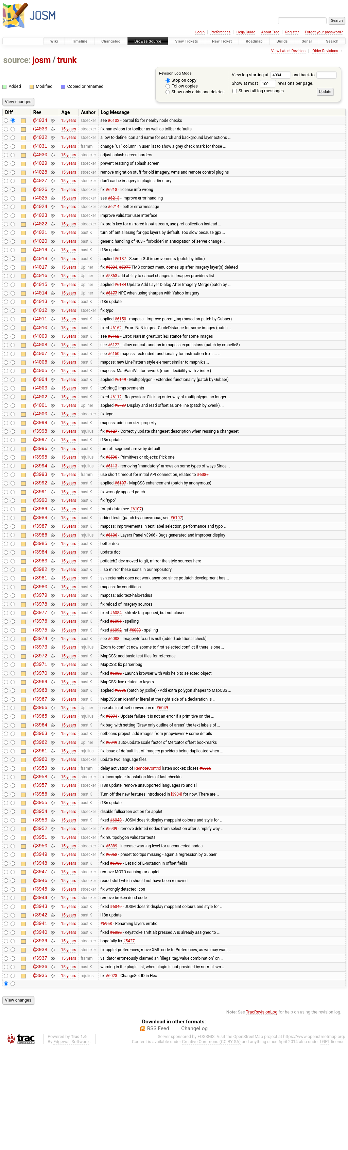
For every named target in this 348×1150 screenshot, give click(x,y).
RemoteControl (147, 845)
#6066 (205, 845)
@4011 (40, 343)
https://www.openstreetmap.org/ (314, 1138)
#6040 (116, 903)
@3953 (40, 903)
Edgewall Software (71, 1143)
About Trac (270, 32)
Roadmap (254, 41)
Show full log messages (258, 90)
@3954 (40, 894)
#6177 (111, 314)
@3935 (40, 1077)
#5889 (111, 932)
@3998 (40, 468)
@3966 (40, 777)
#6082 (116, 739)
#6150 (120, 343)
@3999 (40, 459)
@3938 (40, 1048)
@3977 (40, 671)
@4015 (40, 304)
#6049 (162, 778)
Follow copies (182, 86)
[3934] (176, 874)
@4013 (40, 323)
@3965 (40, 787)
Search (332, 41)
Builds (282, 41)
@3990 (40, 546)
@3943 (40, 1000)
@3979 (40, 652)
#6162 (116, 352)
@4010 (40, 353)
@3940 (40, 1029)
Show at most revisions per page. (272, 83)
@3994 (40, 507)
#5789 (116, 951)
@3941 (40, 1019)
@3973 (40, 710)
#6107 (120, 526)
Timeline (79, 41)
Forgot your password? (324, 32)
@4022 (40, 237)
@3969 (40, 749)
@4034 (40, 121)
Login (200, 32)
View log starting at (262, 74)
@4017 (40, 285)
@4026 (40, 198)
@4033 (40, 130)
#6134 (120, 304)
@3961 (40, 826)
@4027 (40, 188)
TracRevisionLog (262, 1114)
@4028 (40, 179)
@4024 (40, 217)
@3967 (40, 768)
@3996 (40, 488)
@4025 (40, 208)
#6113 (111, 507)
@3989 (40, 555)
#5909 (111, 913)
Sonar (307, 41)
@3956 (40, 874)
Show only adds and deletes (195, 91)
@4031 (40, 150)
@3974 (40, 700)
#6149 (120, 410)
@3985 (40, 594)
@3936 (40, 1067)
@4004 (40, 411)
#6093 (135, 690)
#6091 (116, 681)
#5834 (111, 285)
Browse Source (148, 41)
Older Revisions (325, 51)
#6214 (113, 217)
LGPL (325, 1143)
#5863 (111, 294)
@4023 (40, 227)
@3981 (40, 632)
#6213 (111, 198)
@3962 (40, 816)
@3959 (40, 845)
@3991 (40, 536)
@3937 (40, 1058)
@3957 (40, 864)
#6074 (111, 787)
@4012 (40, 333)
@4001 (40, 439)
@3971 (40, 729)
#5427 (129, 1038)
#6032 (116, 1028)
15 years (68, 120)
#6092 (116, 690)
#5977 (124, 285)
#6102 (113, 120)
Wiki (54, 41)
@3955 (40, 884)
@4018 (40, 275)
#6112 (116, 430)
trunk (66, 60)
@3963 (40, 806)
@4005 (40, 401)
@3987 (40, 575)
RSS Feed (158, 1131)
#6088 (113, 700)
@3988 (40, 565)
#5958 (106, 1019)
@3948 (40, 951)
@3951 (40, 923)
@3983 (40, 613)
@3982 (40, 623)
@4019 (40, 265)
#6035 (120, 758)
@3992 (40, 526)
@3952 (40, 913)
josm (41, 60)
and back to (315, 74)
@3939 (40, 1038)
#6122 (113, 372)
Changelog (110, 41)
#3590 (111, 497)
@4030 (40, 159)
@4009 (40, 362)
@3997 (40, 478)
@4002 (40, 430)
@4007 (40, 382)
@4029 (40, 169)
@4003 (40, 420)
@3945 (40, 980)
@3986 (40, 584)
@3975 (40, 691)
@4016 (40, 294)
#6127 (111, 468)
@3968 (40, 758)
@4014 (40, 314)
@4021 (40, 246)
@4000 (40, 449)
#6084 (116, 671)
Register (292, 32)
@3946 (40, 971)
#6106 (111, 584)
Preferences (220, 32)
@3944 (40, 990)
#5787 (120, 439)
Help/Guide (246, 32)
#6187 (120, 275)
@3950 (40, 932)
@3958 (40, 855)
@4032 (40, 140)
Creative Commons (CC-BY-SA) (211, 1143)
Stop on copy (181, 80)
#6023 (111, 1077)
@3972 (40, 720)
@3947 (40, 961)
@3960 (40, 835)
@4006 (40, 391)
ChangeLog (194, 1131)
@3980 (40, 642)
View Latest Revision (288, 51)
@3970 (40, 739)
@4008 (40, 372)
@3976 (40, 681)
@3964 (40, 797)
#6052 (111, 942)
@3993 (40, 517)
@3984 (40, 604)
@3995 (40, 497)
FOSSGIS (205, 1138)
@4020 (40, 256)
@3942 (40, 1009)
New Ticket (222, 41)
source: (17, 60)
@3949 (40, 942)
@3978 (40, 662)
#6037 (203, 516)
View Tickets (186, 41)
